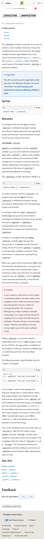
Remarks (7, 35)
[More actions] (40, 8)
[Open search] (34, 3)
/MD (19, 341)
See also (7, 38)
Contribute (6, 529)
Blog (31, 525)
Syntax (6, 32)
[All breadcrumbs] (4, 8)
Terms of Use (29, 532)
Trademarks (6, 536)
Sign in (39, 3)
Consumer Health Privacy (11, 532)
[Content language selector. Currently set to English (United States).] (12, 514)
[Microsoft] (22, 3)
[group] (22, 379)
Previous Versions (20, 525)
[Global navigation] (2, 3)
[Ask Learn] (35, 8)
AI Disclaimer (6, 525)
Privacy (15, 529)
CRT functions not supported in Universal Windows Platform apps (21, 89)
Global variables (8, 466)
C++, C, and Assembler (16, 8)
